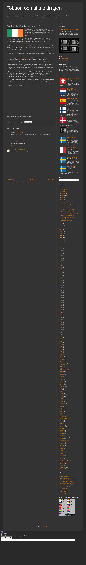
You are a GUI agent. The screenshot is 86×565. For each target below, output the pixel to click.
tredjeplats (62, 452)
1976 (61, 280)
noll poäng (62, 416)
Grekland (62, 384)
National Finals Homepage (66, 490)
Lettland (62, 398)
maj (62, 223)
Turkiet (61, 453)
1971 (61, 272)
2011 (61, 339)
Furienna (13, 149)
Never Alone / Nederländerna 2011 (71, 89)
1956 (61, 247)
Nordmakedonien (63, 418)
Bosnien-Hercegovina (64, 369)
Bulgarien (62, 371)
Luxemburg (62, 403)
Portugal (62, 425)
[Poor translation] (9, 537)
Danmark (62, 374)
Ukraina (61, 457)
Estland (61, 378)
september (63, 193)
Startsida (31, 179)
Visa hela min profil (63, 60)
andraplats (62, 358)
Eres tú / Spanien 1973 (72, 98)
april (62, 225)
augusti (63, 195)
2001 (61, 322)
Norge (61, 420)
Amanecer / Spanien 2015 (67, 220)
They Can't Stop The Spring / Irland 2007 (70, 208)
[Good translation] (4, 537)
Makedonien (62, 405)
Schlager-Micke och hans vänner (67, 483)
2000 (61, 321)
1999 (61, 319)
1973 (61, 275)
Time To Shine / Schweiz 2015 (68, 211)
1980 (61, 287)
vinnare (61, 462)
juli (62, 197)
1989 (61, 302)
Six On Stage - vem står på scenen (67, 485)
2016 (61, 241)
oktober (63, 191)
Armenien (62, 359)
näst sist (62, 421)
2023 (61, 188)
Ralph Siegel (63, 426)
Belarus (61, 366)
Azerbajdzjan (63, 363)
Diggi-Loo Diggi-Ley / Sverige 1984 (71, 138)
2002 (61, 324)
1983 (61, 292)
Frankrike (62, 381)
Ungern (61, 458)
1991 (61, 305)
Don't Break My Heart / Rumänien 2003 (69, 213)
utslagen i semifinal (64, 460)
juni (62, 199)
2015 (61, 346)
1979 (61, 285)
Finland (61, 379)
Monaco (62, 411)
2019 (61, 235)
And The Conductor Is (65, 486)
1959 (61, 252)
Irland (15, 124)
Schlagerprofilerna (64, 491)
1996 (61, 314)
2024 (61, 186)
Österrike (62, 468)
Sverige (61, 448)
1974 (61, 277)
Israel (61, 391)
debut (61, 376)
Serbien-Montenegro (64, 437)
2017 (61, 239)
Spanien (62, 445)
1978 (61, 284)
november (63, 189)
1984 (61, 294)
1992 (61, 307)
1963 (61, 258)
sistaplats (18, 124)
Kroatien (62, 396)
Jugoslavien (62, 394)
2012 (61, 341)
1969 (61, 268)
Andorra (62, 356)
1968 (61, 267)
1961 (61, 255)
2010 (61, 337)
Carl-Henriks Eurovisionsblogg (66, 481)
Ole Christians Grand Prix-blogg (67, 480)
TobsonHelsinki (64, 58)
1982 (61, 290)
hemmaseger (63, 386)
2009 (61, 336)
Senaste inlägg (10, 179)
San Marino (62, 431)
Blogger (48, 526)
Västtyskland (63, 467)
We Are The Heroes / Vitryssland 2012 (69, 206)
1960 (61, 253)
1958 (61, 250)
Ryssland (62, 430)
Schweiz (62, 433)
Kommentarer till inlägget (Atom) (21, 182)
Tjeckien (62, 450)
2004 (61, 327)
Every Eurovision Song (65, 478)
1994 (61, 311)
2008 (61, 334)
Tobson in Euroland (64, 475)
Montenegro (62, 413)
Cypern (61, 373)
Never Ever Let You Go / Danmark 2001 (72, 118)
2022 (61, 229)
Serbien (61, 435)
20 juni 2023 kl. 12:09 (20, 149)
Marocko (62, 408)
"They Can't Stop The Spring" (20, 58)
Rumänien (62, 428)
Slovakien (62, 442)
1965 (61, 262)
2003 (61, 326)
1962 (61, 257)
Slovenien (62, 443)
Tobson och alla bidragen (34, 8)
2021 (61, 231)
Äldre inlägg (50, 179)
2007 (12, 124)
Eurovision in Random (65, 493)
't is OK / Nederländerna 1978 (67, 215)
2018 (61, 237)
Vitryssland (62, 463)
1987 (61, 299)
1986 (61, 297)
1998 (61, 317)
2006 (61, 331)
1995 (61, 312)
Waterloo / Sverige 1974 (72, 157)
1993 (61, 309)
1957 (61, 248)
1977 (61, 282)
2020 (61, 233)
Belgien (61, 368)
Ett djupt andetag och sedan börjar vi (69, 29)
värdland (62, 465)
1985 (61, 295)
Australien (62, 361)
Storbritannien (63, 447)
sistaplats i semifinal (64, 440)
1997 (61, 316)
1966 (61, 263)
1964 (61, 260)
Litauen (61, 401)
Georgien (62, 383)
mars (62, 227)
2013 (61, 342)
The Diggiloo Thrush (64, 488)
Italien (61, 393)
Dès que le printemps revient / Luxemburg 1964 (67, 218)
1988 (61, 300)
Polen (61, 423)
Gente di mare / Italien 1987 (73, 147)
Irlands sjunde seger (27, 42)
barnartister (62, 364)
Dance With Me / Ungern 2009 (68, 204)
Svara (12, 136)
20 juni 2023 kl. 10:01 (19, 132)
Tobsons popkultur (64, 476)
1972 (61, 274)
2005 (61, 329)
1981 (61, 289)
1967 (61, 265)
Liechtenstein (63, 400)
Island (61, 389)
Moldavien (62, 410)
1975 (61, 279)
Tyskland (62, 455)
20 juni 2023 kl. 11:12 (19, 141)
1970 (61, 270)
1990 (61, 304)
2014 (61, 344)
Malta (61, 406)
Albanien (62, 354)
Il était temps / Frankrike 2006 (67, 209)
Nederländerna (63, 415)
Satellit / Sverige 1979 (71, 166)
